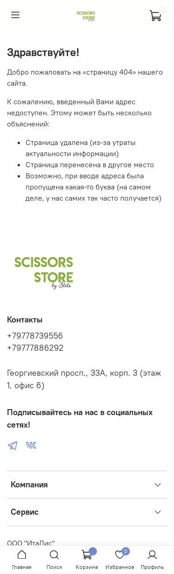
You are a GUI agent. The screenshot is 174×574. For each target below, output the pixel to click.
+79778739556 (35, 336)
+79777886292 (35, 348)
